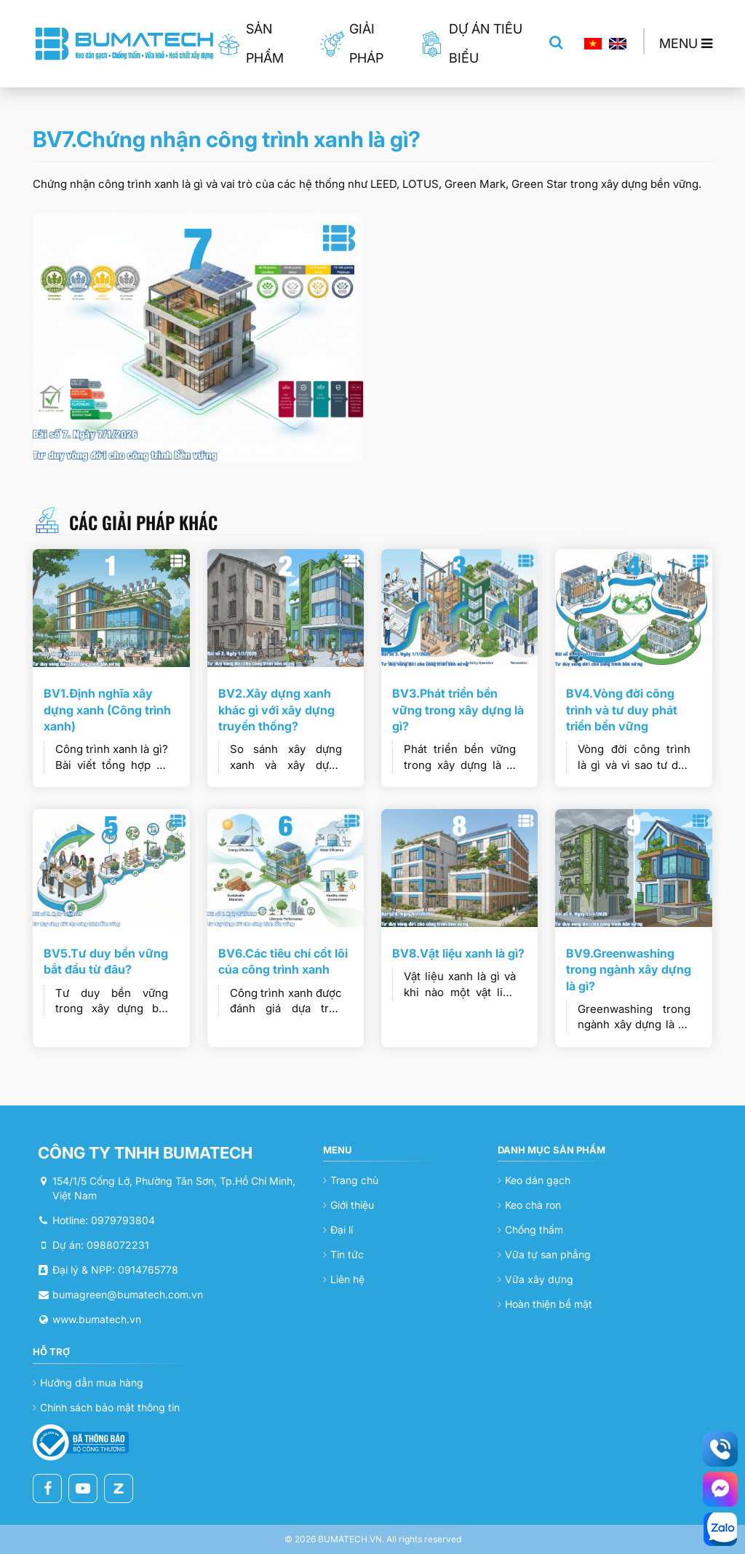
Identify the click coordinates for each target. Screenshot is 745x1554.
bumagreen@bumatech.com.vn (127, 1294)
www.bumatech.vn (96, 1319)
